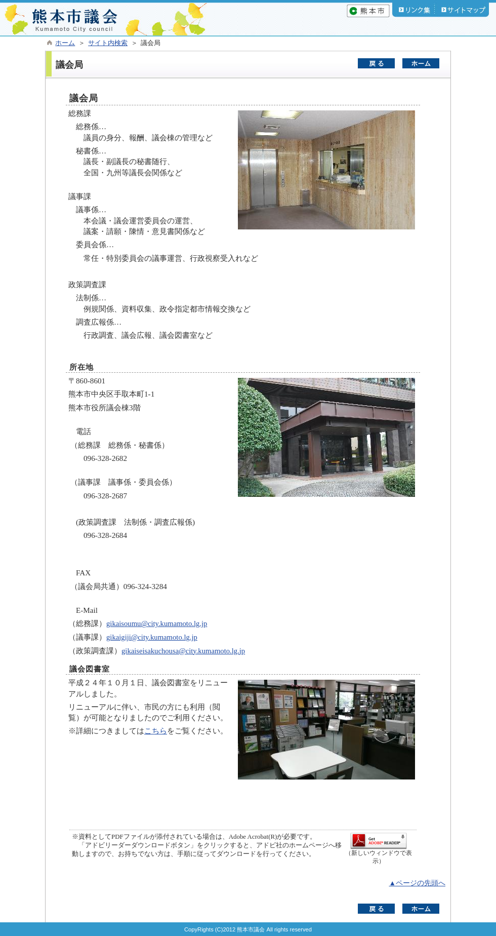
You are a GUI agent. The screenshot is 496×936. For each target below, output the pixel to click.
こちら (155, 730)
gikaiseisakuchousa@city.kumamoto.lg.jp (183, 651)
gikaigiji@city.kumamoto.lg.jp (151, 637)
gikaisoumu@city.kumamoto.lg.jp (156, 623)
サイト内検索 (108, 43)
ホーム (65, 43)
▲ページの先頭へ (417, 883)
